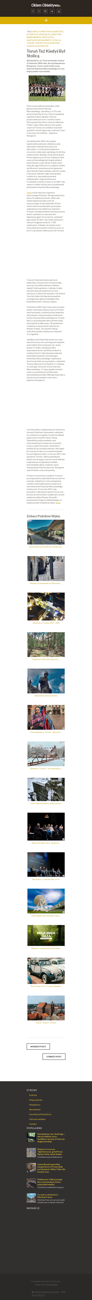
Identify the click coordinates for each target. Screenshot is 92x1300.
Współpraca (34, 1104)
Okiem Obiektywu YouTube (46, 1292)
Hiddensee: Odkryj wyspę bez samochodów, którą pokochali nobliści (49, 1181)
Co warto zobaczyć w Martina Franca (47, 1195)
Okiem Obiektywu (46, 5)
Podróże (33, 1095)
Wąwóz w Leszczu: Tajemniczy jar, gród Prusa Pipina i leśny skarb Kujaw (49, 1151)
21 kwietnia (44, 31)
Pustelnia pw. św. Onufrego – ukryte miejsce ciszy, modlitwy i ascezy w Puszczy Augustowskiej (51, 1138)
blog (47, 34)
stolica (56, 40)
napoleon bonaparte (39, 40)
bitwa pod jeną (35, 34)
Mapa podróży (35, 1100)
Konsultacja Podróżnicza (40, 1114)
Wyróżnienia (34, 1109)
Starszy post (54, 1056)
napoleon (48, 37)
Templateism (52, 1284)
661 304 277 (39, 1295)
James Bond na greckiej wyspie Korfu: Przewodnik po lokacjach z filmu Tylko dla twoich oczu (51, 1168)
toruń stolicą (43, 43)
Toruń (29, 192)
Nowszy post (38, 1046)
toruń (30, 43)
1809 (34, 31)
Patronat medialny (37, 1119)
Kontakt (33, 1124)
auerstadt (57, 31)
